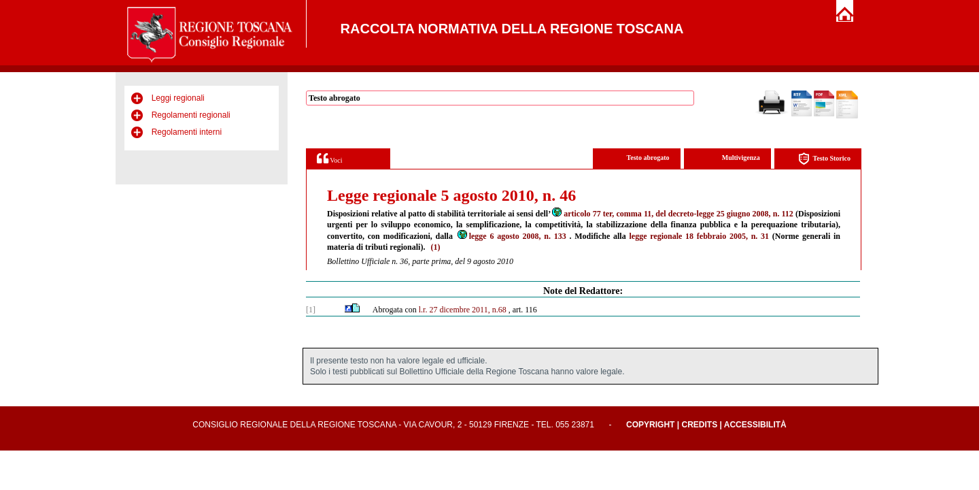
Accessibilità (755, 424)
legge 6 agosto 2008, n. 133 (511, 236)
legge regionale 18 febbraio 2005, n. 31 (699, 236)
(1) (435, 247)
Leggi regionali (178, 98)
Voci (329, 158)
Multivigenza (741, 157)
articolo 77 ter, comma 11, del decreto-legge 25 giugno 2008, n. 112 (672, 213)
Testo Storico (824, 158)
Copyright (650, 424)
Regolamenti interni (187, 132)
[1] (310, 309)
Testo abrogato (648, 157)
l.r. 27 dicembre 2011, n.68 (462, 309)
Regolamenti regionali (191, 115)
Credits (699, 424)
